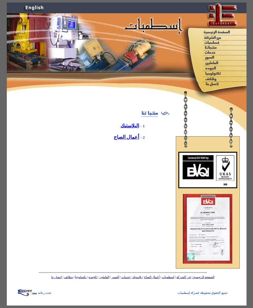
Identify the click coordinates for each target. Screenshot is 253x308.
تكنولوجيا (80, 277)
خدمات (126, 277)
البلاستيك (129, 125)
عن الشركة (183, 277)
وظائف (68, 277)
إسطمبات (168, 277)
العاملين (104, 277)
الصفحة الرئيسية (203, 277)
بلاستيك (137, 277)
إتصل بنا (56, 277)
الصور (115, 277)
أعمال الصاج (126, 137)
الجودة (93, 277)
